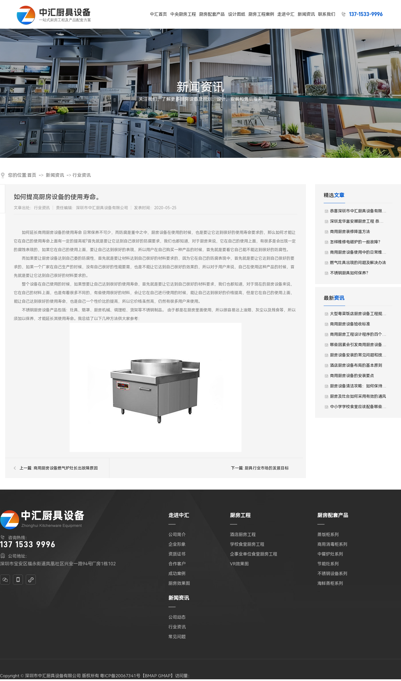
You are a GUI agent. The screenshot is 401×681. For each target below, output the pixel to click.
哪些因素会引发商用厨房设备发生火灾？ (358, 344)
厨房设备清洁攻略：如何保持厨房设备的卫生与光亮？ (358, 386)
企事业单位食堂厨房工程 (253, 554)
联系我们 (326, 14)
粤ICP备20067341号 (120, 675)
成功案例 (177, 573)
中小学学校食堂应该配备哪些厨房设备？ (358, 406)
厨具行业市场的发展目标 (267, 468)
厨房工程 (240, 515)
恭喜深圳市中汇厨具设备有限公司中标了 (358, 211)
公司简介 (177, 534)
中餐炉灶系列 (330, 554)
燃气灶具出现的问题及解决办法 (358, 262)
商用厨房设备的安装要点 (352, 375)
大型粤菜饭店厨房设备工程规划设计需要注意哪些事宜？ (358, 313)
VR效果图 (239, 563)
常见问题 (177, 636)
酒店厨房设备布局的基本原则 (356, 365)
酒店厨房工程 (243, 534)
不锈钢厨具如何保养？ (350, 273)
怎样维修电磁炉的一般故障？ (356, 242)
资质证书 (177, 554)
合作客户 (177, 563)
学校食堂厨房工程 (247, 544)
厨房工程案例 (261, 14)
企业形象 (177, 544)
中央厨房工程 (183, 14)
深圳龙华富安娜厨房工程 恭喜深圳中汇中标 (358, 221)
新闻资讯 (306, 14)
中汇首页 (158, 14)
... (318, 590)
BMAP (151, 675)
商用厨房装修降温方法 (350, 231)
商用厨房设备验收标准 (350, 324)
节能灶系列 (328, 563)
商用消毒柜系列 (332, 544)
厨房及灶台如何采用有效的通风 (358, 396)
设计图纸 (236, 14)
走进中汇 (286, 14)
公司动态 (177, 617)
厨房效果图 (179, 583)
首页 (31, 175)
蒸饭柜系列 (328, 534)
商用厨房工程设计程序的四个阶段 (358, 334)
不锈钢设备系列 (332, 573)
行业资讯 (81, 175)
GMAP (164, 675)
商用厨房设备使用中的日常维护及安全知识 (358, 252)
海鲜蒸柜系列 (330, 583)
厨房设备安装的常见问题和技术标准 (358, 355)
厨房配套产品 (212, 14)
